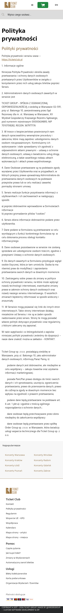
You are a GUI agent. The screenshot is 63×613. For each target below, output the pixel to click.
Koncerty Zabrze (42, 470)
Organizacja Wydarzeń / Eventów (22, 583)
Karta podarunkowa (16, 578)
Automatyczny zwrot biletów (20, 562)
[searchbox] (31, 14)
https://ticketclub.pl (12, 59)
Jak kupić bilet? (13, 553)
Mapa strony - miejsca (17, 537)
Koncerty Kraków (13, 460)
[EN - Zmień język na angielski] (55, 5)
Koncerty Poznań (13, 470)
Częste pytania (13, 548)
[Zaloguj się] (32, 5)
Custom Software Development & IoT (21, 609)
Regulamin (11, 513)
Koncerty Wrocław (43, 454)
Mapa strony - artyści (16, 532)
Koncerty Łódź (12, 465)
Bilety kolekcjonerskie (16, 573)
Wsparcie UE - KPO (15, 518)
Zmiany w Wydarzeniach (18, 558)
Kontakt (10, 504)
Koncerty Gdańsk (42, 465)
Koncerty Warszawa (15, 454)
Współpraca (12, 523)
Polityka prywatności (16, 508)
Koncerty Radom (42, 460)
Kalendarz (11, 527)
